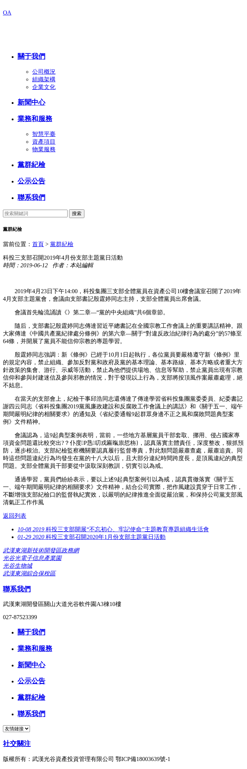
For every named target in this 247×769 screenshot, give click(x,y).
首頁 (38, 244)
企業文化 (44, 87)
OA (7, 12)
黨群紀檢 (31, 164)
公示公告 (31, 181)
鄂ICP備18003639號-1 (142, 759)
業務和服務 (35, 119)
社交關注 (17, 743)
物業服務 (44, 149)
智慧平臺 (44, 134)
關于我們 (31, 56)
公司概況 (44, 72)
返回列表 (14, 516)
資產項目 (44, 142)
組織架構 (44, 79)
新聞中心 (31, 102)
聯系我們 (31, 197)
